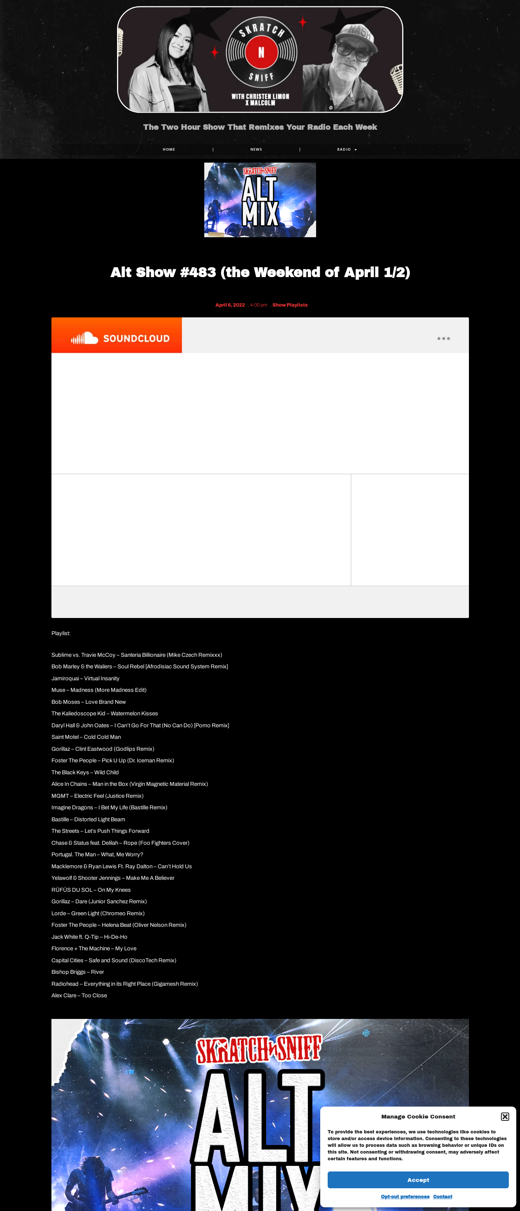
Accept (418, 1180)
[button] (505, 1116)
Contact (442, 1196)
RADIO (347, 149)
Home (169, 149)
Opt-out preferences (405, 1196)
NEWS (256, 149)
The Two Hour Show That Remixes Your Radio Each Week (260, 127)
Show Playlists (290, 305)
